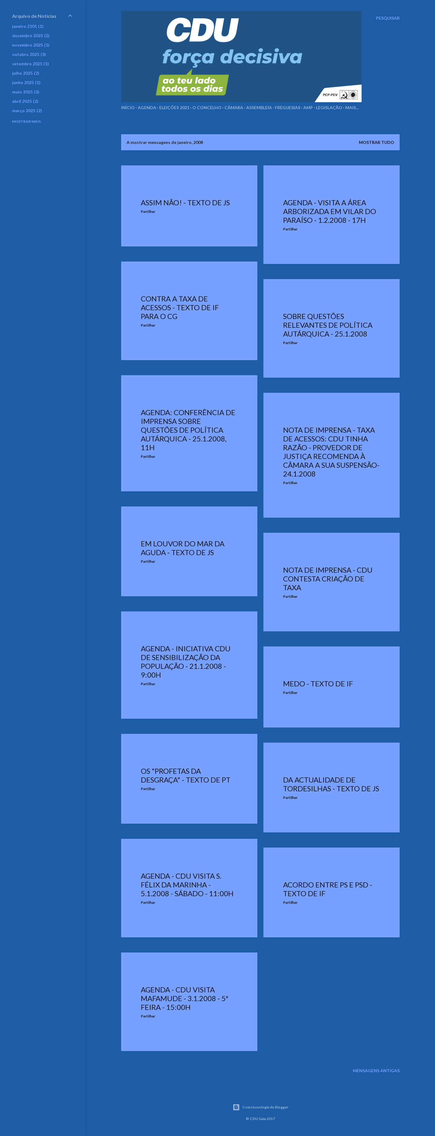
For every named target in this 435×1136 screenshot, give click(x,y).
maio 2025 (25, 91)
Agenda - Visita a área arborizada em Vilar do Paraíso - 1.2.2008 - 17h (329, 211)
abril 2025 (25, 101)
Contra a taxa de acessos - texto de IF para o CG (180, 307)
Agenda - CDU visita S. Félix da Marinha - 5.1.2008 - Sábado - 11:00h (187, 884)
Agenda (147, 107)
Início (128, 107)
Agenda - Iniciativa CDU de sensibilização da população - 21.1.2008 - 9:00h (185, 661)
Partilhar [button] (148, 211)
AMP (308, 107)
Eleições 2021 (174, 107)
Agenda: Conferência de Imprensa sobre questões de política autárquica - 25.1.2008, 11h (188, 430)
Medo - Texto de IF (318, 683)
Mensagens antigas (376, 1070)
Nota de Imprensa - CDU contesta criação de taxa (327, 578)
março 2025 (27, 110)
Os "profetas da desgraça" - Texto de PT (185, 775)
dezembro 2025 (31, 35)
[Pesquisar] (388, 18)
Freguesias (287, 107)
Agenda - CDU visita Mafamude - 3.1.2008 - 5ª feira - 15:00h (184, 998)
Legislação (329, 107)
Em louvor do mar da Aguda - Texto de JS (182, 548)
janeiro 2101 (28, 26)
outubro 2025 (29, 54)
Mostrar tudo (376, 142)
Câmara (233, 107)
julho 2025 (25, 73)
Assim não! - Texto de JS (185, 202)
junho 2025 (26, 82)
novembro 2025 (31, 44)
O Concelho (206, 107)
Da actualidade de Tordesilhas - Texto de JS (331, 784)
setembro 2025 (30, 63)
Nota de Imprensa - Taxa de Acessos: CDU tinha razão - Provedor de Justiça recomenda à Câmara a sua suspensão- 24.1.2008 (331, 451)
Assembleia (259, 107)
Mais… (352, 107)
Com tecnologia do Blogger (260, 1107)
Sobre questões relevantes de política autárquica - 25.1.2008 (327, 325)
